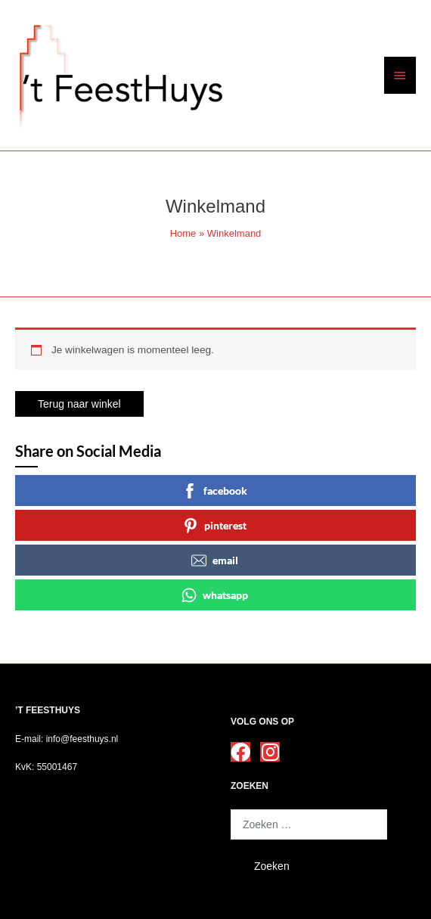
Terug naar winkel (79, 404)
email (214, 560)
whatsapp (214, 595)
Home (183, 233)
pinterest (215, 525)
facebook (214, 490)
